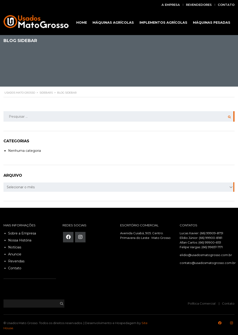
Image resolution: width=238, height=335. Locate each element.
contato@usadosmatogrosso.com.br (208, 263)
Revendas (16, 261)
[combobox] (119, 187)
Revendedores (199, 5)
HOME (81, 22)
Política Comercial (201, 303)
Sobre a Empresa (22, 233)
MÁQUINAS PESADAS (211, 22)
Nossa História (19, 240)
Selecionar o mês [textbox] (21, 187)
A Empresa (171, 5)
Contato (226, 5)
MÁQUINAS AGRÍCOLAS (113, 22)
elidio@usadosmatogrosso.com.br (206, 255)
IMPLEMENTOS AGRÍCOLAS (163, 22)
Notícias (14, 247)
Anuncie (14, 254)
